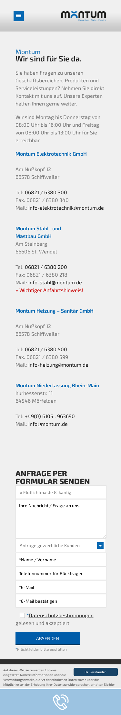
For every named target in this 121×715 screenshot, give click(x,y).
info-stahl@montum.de (55, 282)
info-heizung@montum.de (58, 365)
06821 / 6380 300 (46, 192)
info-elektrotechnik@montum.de (66, 208)
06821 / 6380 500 (46, 349)
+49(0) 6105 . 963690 (50, 416)
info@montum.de (48, 424)
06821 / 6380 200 (46, 267)
